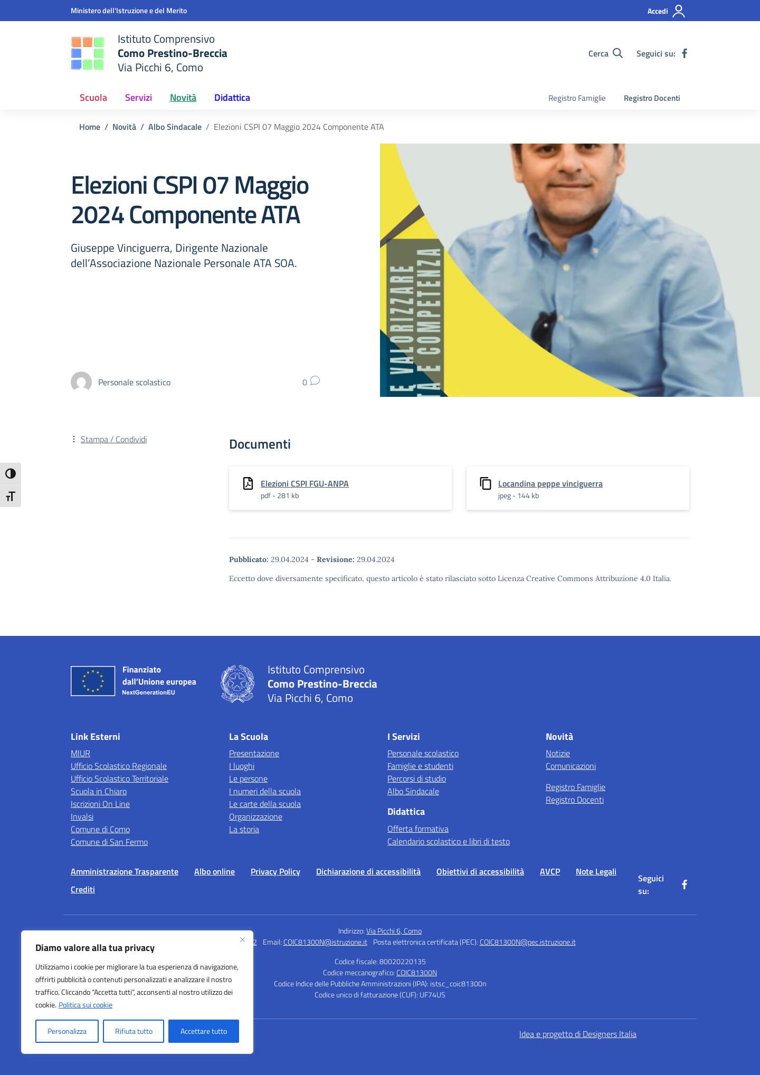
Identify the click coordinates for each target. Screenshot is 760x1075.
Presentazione (254, 753)
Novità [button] (183, 97)
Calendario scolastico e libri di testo (448, 841)
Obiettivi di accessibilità (480, 871)
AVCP (550, 871)
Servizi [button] (138, 97)
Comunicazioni (571, 765)
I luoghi (241, 765)
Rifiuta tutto (134, 1030)
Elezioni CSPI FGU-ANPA (305, 483)
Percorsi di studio (416, 778)
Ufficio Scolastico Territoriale (119, 778)
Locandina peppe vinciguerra (550, 483)
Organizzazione (255, 816)
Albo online (214, 871)
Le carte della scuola (265, 803)
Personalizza (67, 1030)
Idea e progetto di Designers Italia (577, 1034)
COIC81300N (416, 972)
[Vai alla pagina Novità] (124, 126)
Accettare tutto (203, 1030)
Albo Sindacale (413, 791)
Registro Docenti (652, 98)
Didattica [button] (232, 97)
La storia (244, 829)
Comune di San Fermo (109, 841)
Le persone (248, 778)
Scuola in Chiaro (99, 791)
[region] (137, 992)
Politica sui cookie (85, 1004)
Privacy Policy (275, 871)
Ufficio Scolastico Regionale (119, 765)
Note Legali (596, 871)
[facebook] (684, 53)
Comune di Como (100, 829)
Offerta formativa (418, 828)
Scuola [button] (93, 97)
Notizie (558, 753)
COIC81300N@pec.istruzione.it (528, 941)
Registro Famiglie (577, 98)
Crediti (83, 889)
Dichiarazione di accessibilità (368, 871)
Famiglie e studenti (420, 765)
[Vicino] (242, 939)
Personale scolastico (423, 753)
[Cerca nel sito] (605, 53)
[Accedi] (666, 11)
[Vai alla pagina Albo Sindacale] (175, 126)
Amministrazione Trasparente (124, 871)
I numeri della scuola (265, 791)
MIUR (80, 753)
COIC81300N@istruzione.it (325, 941)
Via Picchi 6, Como (394, 930)
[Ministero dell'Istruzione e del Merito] (129, 10)
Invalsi (82, 816)
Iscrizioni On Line (100, 803)
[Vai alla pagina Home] (89, 126)
